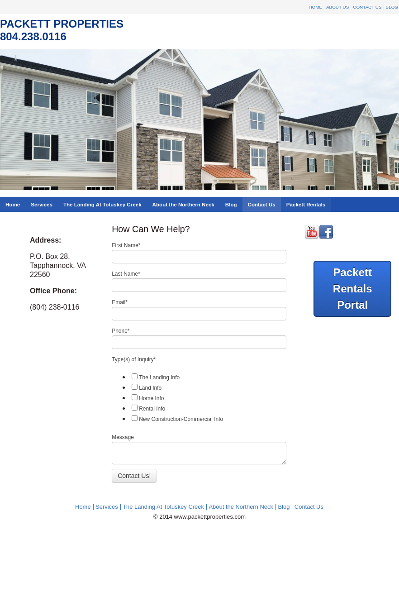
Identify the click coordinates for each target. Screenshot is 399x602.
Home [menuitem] (12, 204)
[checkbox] (199, 398)
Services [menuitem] (41, 204)
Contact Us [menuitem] (262, 204)
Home (315, 7)
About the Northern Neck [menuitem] (183, 204)
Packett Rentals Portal (352, 288)
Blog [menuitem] (231, 204)
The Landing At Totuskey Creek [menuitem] (102, 204)
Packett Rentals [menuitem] (305, 204)
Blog (392, 7)
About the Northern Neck (241, 506)
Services (106, 506)
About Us (337, 7)
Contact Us (367, 7)
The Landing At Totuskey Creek (163, 506)
